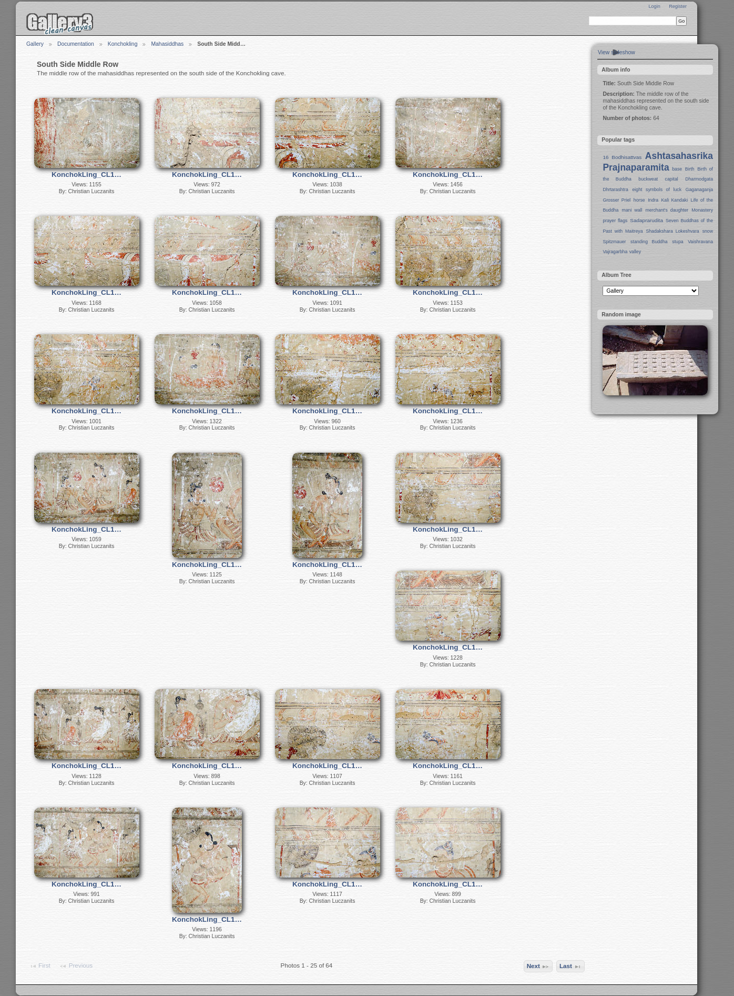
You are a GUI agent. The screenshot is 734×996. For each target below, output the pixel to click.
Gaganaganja (699, 189)
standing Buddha (649, 241)
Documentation (75, 44)
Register (678, 6)
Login (654, 6)
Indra (653, 200)
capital (671, 179)
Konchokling (123, 44)
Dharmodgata (699, 179)
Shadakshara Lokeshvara (672, 231)
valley (635, 251)
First (39, 966)
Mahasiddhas (167, 44)
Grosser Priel (616, 200)
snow (707, 231)
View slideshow (616, 52)
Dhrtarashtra (615, 189)
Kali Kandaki (674, 200)
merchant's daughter (666, 210)
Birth (690, 169)
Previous (76, 966)
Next (538, 966)
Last (570, 966)
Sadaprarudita (646, 220)
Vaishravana (700, 241)
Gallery (35, 44)
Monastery (702, 210)
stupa (677, 241)
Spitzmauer (614, 241)
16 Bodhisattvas (622, 157)
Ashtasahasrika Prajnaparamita (658, 162)
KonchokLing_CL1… (86, 174)
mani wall (632, 210)
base (677, 169)
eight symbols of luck (657, 189)
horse (639, 200)
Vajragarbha (615, 251)
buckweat (648, 179)
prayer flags (615, 220)
